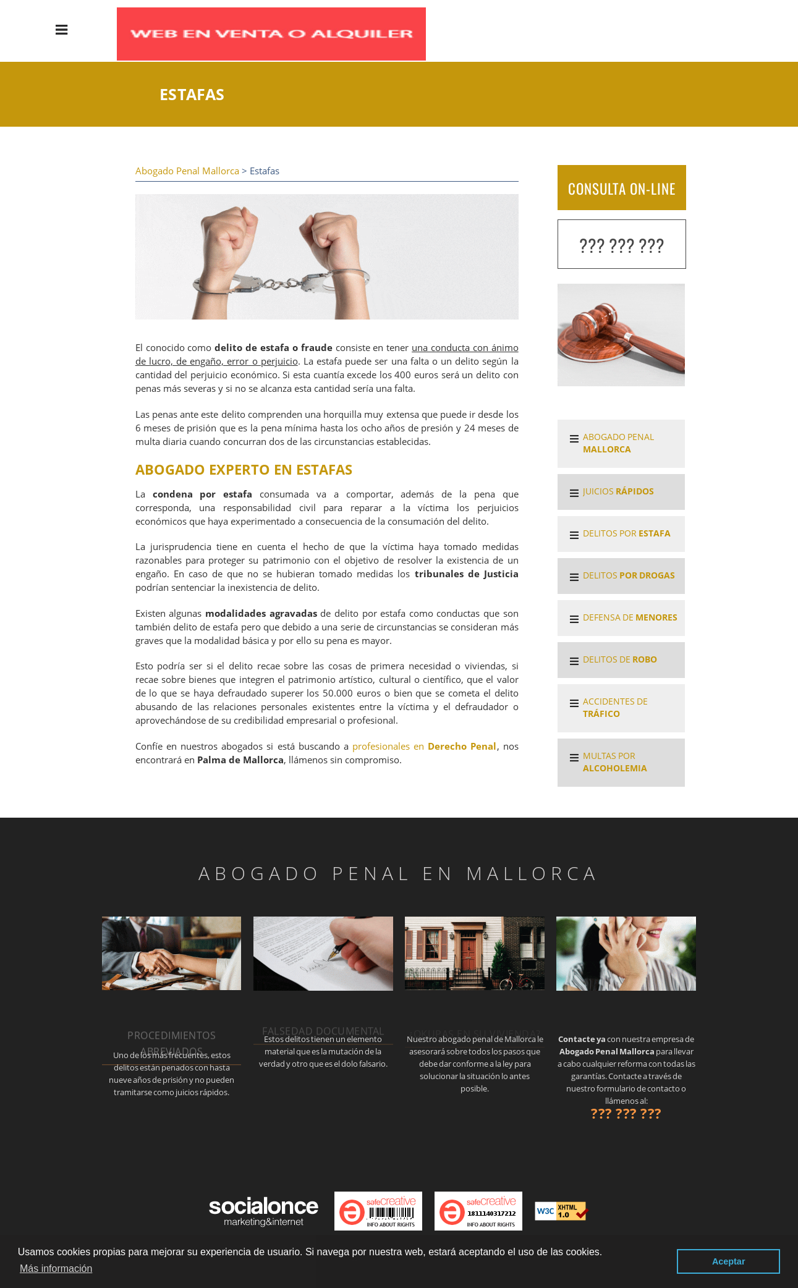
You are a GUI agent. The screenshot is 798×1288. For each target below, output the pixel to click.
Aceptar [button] (728, 1261)
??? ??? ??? (621, 245)
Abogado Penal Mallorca (187, 171)
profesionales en (424, 746)
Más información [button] (56, 1268)
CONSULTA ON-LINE (622, 188)
